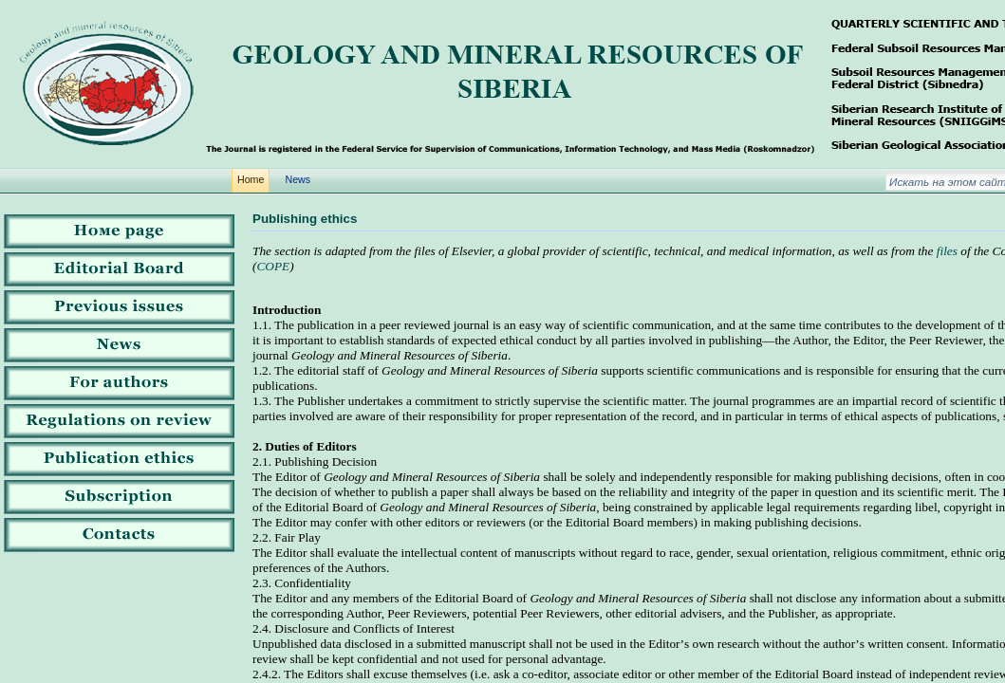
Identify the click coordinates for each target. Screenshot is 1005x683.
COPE (272, 266)
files (947, 251)
